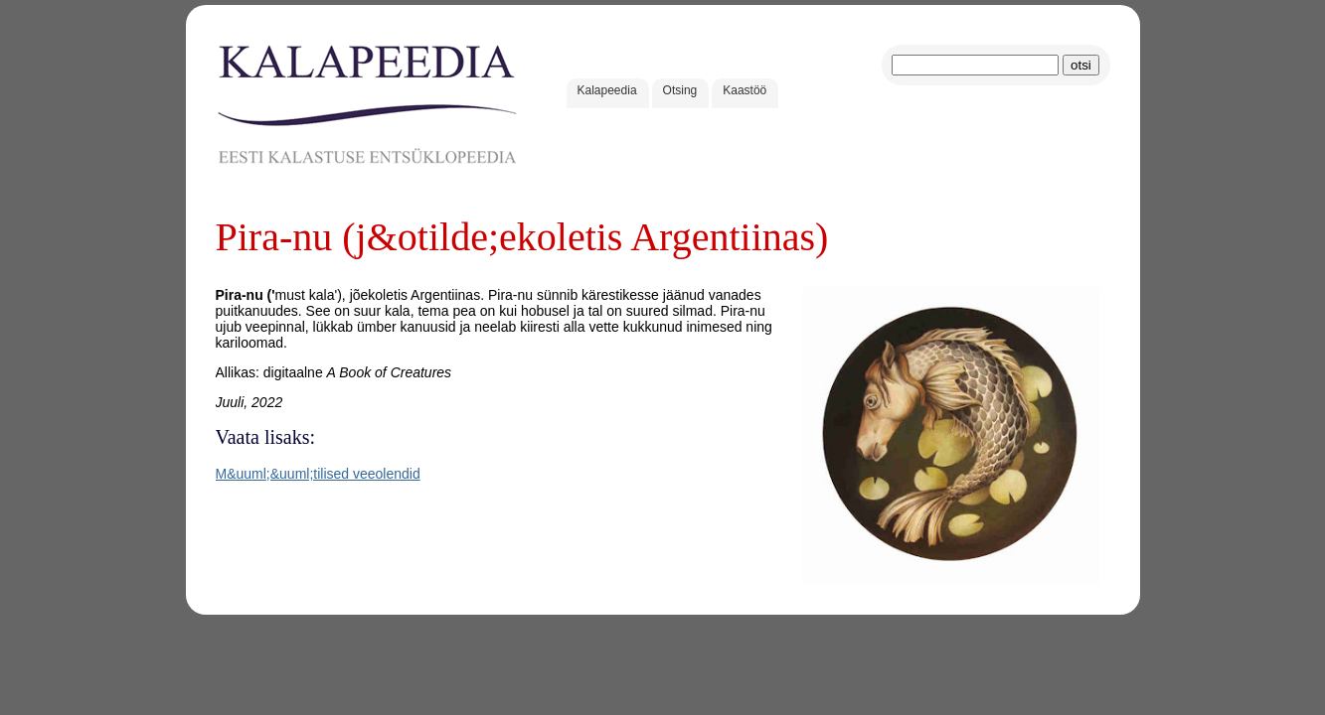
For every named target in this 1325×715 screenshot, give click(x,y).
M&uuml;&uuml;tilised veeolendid (318, 474)
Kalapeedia (607, 90)
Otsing (680, 90)
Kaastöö (744, 90)
